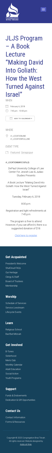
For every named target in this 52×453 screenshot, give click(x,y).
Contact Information (15, 417)
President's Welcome (16, 263)
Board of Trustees (14, 281)
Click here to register (26, 235)
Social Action (12, 373)
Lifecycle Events (13, 312)
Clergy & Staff (12, 277)
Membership (12, 285)
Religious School (14, 329)
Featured (15, 152)
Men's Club (11, 360)
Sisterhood (11, 356)
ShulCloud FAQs (13, 268)
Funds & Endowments (16, 395)
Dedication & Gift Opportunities (20, 400)
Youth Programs (13, 378)
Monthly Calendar (14, 364)
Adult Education (13, 369)
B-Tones (10, 351)
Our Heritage (12, 272)
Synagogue (27, 152)
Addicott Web (26, 444)
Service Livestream (15, 307)
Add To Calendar (20, 118)
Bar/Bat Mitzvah (13, 334)
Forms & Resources (15, 422)
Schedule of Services (16, 303)
